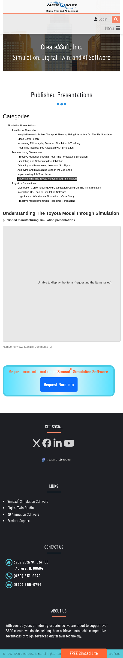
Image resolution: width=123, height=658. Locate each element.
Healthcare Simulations (25, 130)
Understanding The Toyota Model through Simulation (47, 178)
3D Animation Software (23, 514)
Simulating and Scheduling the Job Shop (40, 161)
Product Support (18, 520)
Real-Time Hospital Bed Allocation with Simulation (46, 147)
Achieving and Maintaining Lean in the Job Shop (45, 169)
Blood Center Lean (28, 138)
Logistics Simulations (24, 183)
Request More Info (59, 384)
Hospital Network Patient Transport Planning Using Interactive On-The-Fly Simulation (65, 134)
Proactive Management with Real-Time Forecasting (46, 200)
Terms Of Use (111, 653)
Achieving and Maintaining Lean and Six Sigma (44, 165)
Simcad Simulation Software (27, 501)
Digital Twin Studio (20, 507)
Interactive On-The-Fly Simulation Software (42, 192)
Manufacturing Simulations (27, 152)
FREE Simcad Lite (84, 653)
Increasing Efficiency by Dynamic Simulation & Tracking (49, 143)
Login (103, 19)
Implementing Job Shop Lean (34, 174)
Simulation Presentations (22, 125)
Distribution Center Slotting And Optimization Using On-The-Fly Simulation (59, 187)
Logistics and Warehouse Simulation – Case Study (46, 196)
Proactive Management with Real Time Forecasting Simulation (52, 156)
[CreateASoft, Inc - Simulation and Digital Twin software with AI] (61, 6)
